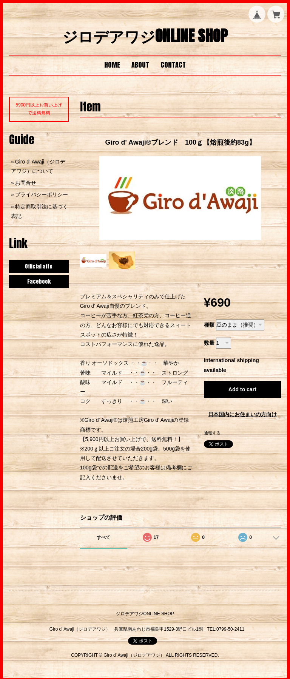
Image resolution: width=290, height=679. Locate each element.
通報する (212, 433)
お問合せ (25, 183)
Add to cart (242, 389)
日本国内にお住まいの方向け (242, 414)
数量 (209, 343)
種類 (209, 325)
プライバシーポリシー (41, 194)
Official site (38, 266)
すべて (103, 537)
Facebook (39, 281)
